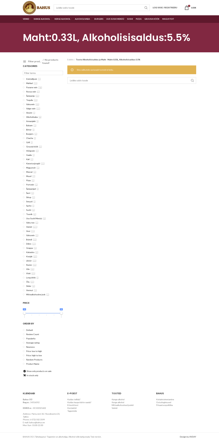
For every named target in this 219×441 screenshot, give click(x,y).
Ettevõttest (72, 405)
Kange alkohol (118, 399)
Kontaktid (71, 408)
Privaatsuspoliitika (164, 405)
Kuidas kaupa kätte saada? (79, 402)
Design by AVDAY (188, 436)
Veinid (114, 408)
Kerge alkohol (118, 402)
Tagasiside (72, 411)
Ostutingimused (163, 402)
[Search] (131, 80)
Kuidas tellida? (73, 399)
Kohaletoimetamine (165, 399)
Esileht (70, 59)
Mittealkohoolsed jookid (122, 405)
